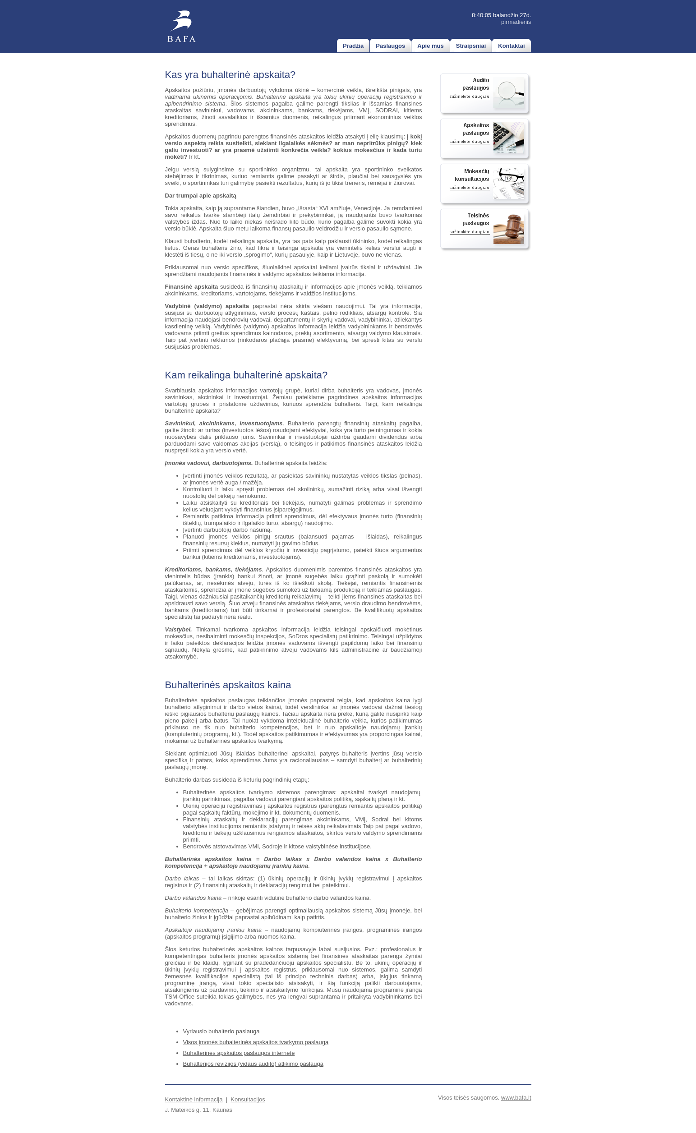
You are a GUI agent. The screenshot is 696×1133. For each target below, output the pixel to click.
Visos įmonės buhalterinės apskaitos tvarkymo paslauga (256, 1042)
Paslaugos (390, 45)
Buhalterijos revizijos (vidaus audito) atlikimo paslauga (253, 1063)
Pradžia (353, 45)
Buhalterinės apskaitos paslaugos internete (239, 1053)
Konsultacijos (247, 1099)
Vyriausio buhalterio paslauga (221, 1031)
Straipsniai (471, 45)
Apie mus (430, 45)
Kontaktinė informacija (194, 1099)
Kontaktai (511, 45)
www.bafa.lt (516, 1097)
